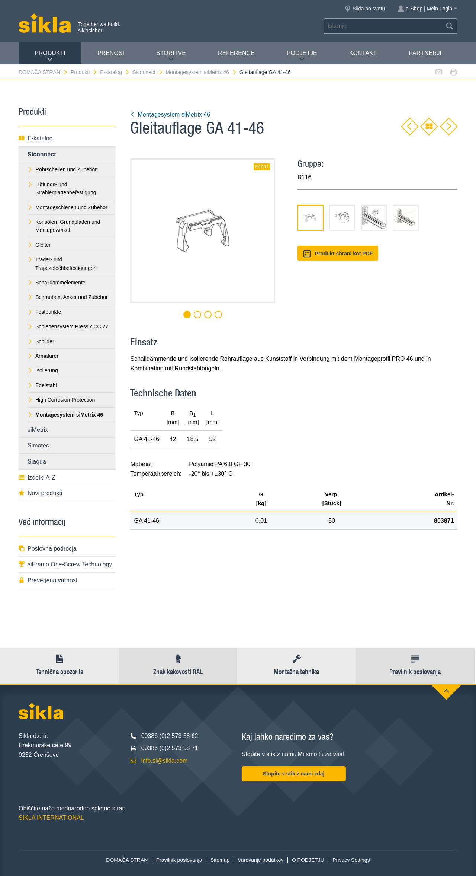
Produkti (50, 56)
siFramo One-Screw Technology (65, 564)
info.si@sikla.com (164, 761)
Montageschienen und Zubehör (67, 207)
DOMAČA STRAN (43, 72)
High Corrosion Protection (61, 400)
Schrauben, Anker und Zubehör (68, 297)
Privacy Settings (351, 860)
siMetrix (38, 430)
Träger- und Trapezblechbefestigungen (62, 264)
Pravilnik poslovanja (179, 860)
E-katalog (115, 72)
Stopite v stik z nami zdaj (294, 774)
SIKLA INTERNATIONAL (51, 818)
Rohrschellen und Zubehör (62, 169)
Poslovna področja (48, 548)
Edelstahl (42, 385)
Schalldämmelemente (57, 283)
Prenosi (110, 53)
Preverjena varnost (48, 580)
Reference (236, 53)
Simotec (38, 445)
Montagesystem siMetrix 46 (201, 72)
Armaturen (44, 356)
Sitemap (219, 860)
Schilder (41, 341)
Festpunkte (44, 312)
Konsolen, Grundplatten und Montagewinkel (64, 226)
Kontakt (363, 53)
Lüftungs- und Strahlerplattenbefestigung (62, 188)
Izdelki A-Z (37, 477)
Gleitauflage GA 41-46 (265, 72)
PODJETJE (302, 56)
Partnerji (425, 53)
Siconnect (147, 72)
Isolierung (43, 370)
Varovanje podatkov (261, 860)
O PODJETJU (308, 860)
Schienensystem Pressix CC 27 (68, 326)
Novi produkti (40, 493)
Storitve (171, 56)
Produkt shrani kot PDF (338, 254)
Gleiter (39, 245)
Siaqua (37, 461)
